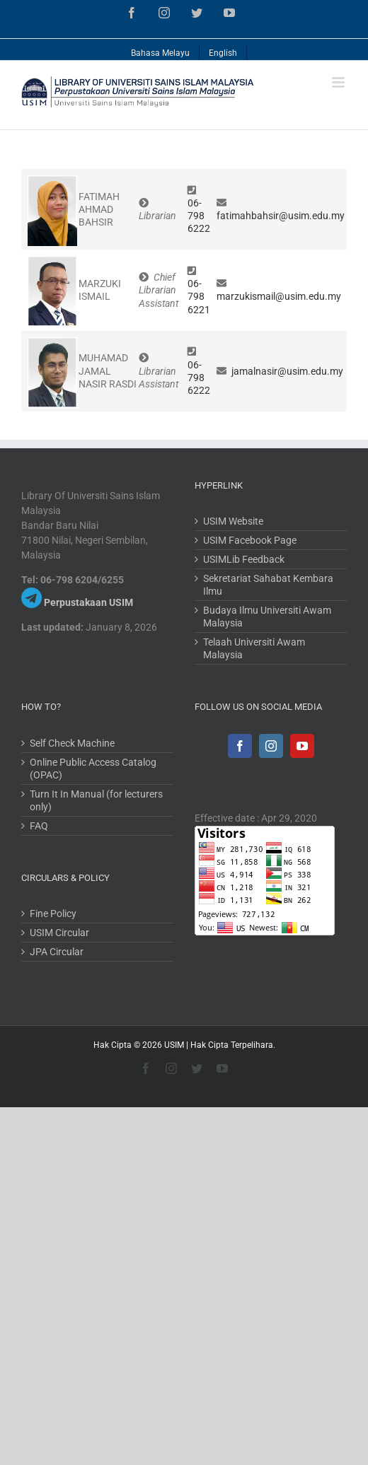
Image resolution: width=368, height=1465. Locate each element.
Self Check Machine (72, 743)
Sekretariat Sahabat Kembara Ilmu (268, 585)
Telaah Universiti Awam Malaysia (254, 648)
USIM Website (233, 521)
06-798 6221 (199, 296)
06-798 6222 (199, 215)
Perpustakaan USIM (88, 602)
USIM (174, 1045)
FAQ (39, 825)
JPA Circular (57, 951)
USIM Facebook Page (250, 540)
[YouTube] (302, 746)
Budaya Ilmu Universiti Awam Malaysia (267, 617)
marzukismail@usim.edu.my (279, 296)
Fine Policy (53, 913)
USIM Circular (59, 932)
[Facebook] (240, 746)
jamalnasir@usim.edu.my (287, 371)
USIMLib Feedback (243, 559)
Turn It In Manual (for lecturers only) (96, 800)
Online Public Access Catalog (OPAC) (93, 769)
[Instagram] (271, 746)
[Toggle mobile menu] (339, 82)
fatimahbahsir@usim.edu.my (281, 215)
